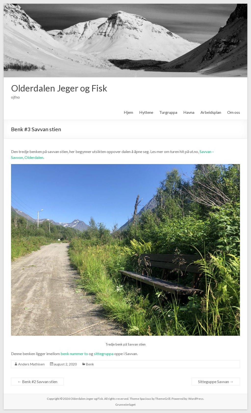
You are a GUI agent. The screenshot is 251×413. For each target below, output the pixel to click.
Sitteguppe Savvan (216, 381)
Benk (90, 364)
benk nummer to (74, 353)
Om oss (233, 112)
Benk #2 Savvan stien (37, 381)
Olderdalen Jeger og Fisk (59, 88)
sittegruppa (103, 353)
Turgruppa (168, 112)
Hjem (128, 112)
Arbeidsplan (211, 112)
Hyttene (146, 112)
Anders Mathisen (31, 364)
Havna (188, 112)
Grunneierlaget (125, 404)
